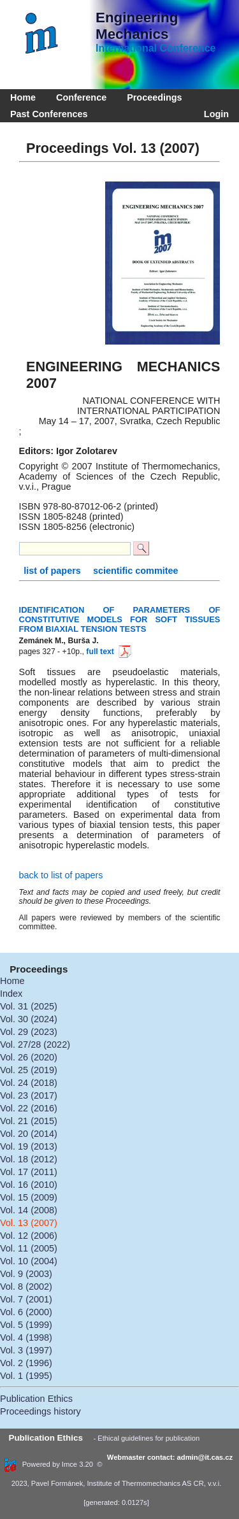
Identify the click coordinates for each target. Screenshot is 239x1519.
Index (11, 993)
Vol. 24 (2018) (28, 1083)
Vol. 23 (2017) (28, 1095)
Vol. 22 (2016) (28, 1108)
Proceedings (154, 97)
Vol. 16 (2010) (28, 1185)
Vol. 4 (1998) (26, 1337)
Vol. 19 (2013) (28, 1146)
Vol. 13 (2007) (28, 1223)
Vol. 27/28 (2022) (35, 1044)
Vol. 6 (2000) (26, 1312)
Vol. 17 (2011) (28, 1172)
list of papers (53, 571)
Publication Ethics (36, 1399)
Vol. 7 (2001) (26, 1299)
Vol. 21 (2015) (28, 1121)
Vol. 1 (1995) (26, 1376)
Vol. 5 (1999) (26, 1325)
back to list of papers (61, 875)
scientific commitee (135, 571)
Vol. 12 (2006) (28, 1235)
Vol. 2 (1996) (26, 1363)
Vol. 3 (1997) (26, 1350)
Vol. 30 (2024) (28, 1019)
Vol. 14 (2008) (28, 1210)
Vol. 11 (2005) (28, 1248)
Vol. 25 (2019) (28, 1070)
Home (23, 97)
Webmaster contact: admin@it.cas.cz (170, 1457)
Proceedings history (40, 1411)
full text (107, 651)
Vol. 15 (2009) (28, 1197)
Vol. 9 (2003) (26, 1274)
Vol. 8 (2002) (26, 1286)
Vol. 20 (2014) (28, 1134)
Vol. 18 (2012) (28, 1159)
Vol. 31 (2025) (28, 1006)
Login (214, 114)
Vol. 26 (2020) (28, 1057)
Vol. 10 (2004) (28, 1261)
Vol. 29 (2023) (28, 1032)
